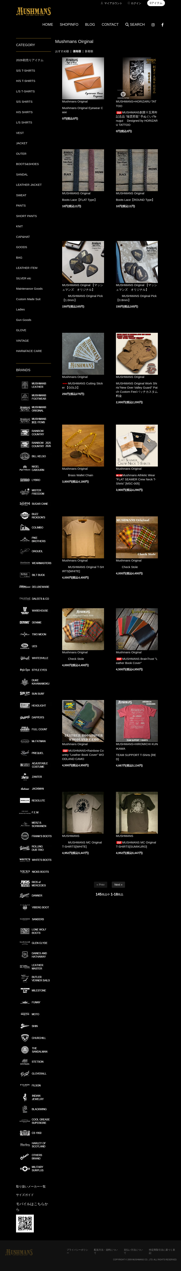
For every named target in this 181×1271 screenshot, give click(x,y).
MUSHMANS (71, 836)
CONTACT (110, 25)
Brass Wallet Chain (77, 475)
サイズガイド (25, 1194)
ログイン (136, 3)
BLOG (90, 25)
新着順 (89, 51)
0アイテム (156, 3)
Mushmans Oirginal (128, 652)
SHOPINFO (69, 25)
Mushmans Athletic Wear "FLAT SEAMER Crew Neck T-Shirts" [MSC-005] (136, 479)
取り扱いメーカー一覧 (31, 1186)
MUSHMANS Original (76, 193)
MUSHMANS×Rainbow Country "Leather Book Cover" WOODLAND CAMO (83, 755)
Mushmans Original (75, 101)
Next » (118, 884)
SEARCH (135, 25)
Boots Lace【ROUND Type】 (135, 199)
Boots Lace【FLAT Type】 (79, 199)
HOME (47, 25)
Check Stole (127, 567)
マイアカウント (113, 3)
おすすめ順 (62, 51)
